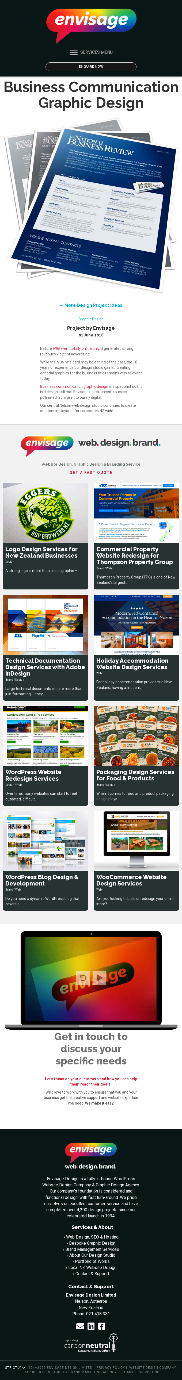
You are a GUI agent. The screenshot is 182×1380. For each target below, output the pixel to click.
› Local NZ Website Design (91, 1267)
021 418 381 (98, 1313)
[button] (80, 1326)
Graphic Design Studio (42, 1372)
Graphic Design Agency (117, 1184)
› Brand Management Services (91, 1249)
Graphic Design (91, 319)
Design (9, 561)
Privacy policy (111, 1368)
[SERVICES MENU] (91, 52)
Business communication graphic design (74, 386)
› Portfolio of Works (91, 1261)
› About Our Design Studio (91, 1255)
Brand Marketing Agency (93, 1372)
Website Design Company (152, 1368)
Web (109, 568)
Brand (100, 568)
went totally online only (76, 348)
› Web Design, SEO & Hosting (91, 1237)
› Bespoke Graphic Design (91, 1243)
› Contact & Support (91, 1273)
